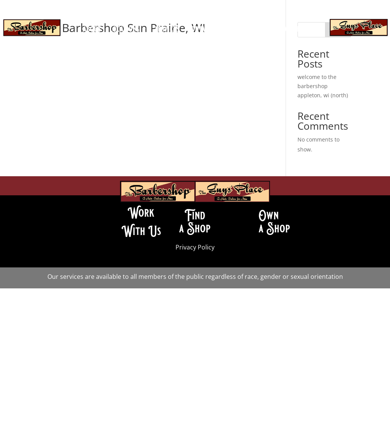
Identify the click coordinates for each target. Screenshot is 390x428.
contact (199, 30)
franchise (292, 30)
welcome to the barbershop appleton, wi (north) (322, 86)
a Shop (195, 228)
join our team (241, 30)
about (92, 30)
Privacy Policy (195, 247)
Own (268, 215)
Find (195, 215)
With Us (141, 231)
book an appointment (195, 41)
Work (141, 213)
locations (124, 30)
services (167, 30)
